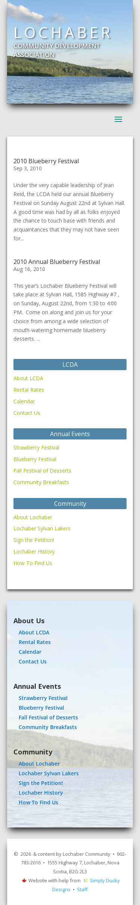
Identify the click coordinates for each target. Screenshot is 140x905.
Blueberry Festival (34, 459)
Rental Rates (28, 389)
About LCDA (28, 378)
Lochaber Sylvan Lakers (42, 528)
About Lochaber (32, 517)
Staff (82, 889)
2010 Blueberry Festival (46, 161)
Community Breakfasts (41, 482)
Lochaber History (34, 551)
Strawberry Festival (36, 447)
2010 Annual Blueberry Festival (56, 262)
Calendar (24, 401)
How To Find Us (32, 563)
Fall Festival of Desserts (42, 470)
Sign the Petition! (33, 539)
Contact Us (26, 412)
